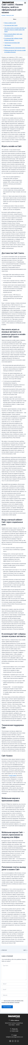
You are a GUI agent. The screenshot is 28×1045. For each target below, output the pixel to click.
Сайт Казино (7, 45)
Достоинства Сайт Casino (11, 25)
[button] (25, 3)
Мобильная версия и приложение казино (14, 47)
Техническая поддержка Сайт (12, 42)
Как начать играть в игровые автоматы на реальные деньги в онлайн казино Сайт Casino (15, 29)
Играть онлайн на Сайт (10, 23)
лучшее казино (12, 775)
